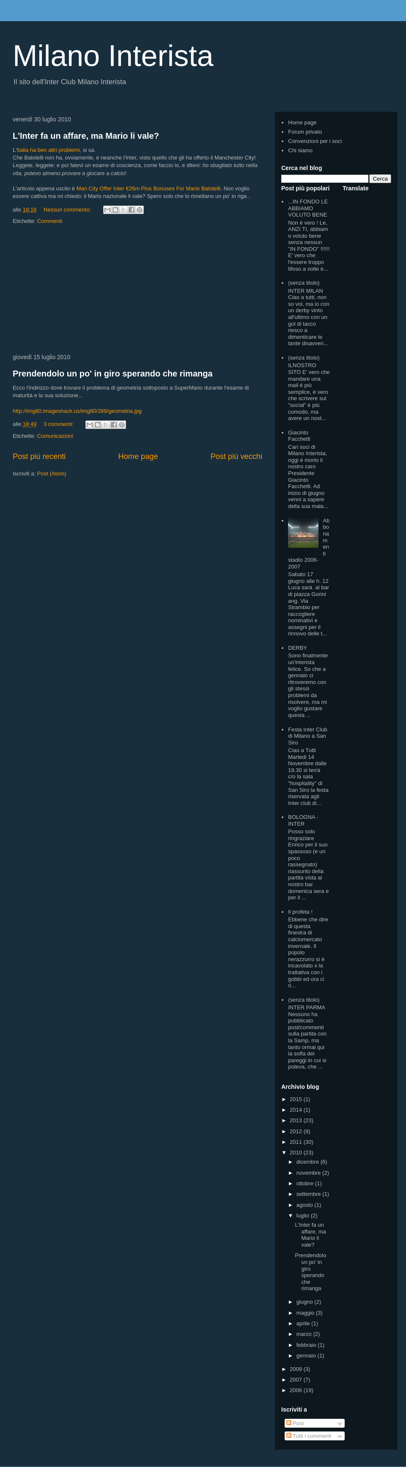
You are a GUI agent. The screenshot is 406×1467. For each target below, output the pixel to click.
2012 (297, 1131)
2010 (297, 1152)
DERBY (297, 648)
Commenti (49, 221)
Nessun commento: (68, 209)
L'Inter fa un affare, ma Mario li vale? (86, 135)
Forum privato (305, 132)
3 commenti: (59, 424)
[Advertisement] (137, 290)
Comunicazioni (55, 436)
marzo (304, 1334)
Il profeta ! (300, 912)
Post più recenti (39, 456)
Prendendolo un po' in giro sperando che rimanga (113, 373)
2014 (297, 1110)
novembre (309, 1173)
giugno (305, 1302)
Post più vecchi (236, 456)
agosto (305, 1205)
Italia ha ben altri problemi (48, 150)
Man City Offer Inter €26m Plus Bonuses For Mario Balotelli (149, 188)
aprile (303, 1323)
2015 (297, 1099)
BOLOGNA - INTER (303, 820)
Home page (138, 456)
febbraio (307, 1345)
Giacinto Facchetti (299, 435)
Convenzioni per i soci (315, 141)
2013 (297, 1120)
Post (295, 1423)
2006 (297, 1390)
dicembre (308, 1162)
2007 (297, 1379)
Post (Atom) (51, 473)
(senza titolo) (303, 283)
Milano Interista (113, 55)
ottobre (305, 1183)
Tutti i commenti (309, 1436)
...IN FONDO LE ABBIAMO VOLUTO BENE (308, 208)
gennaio (307, 1355)
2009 (297, 1369)
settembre (309, 1194)
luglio (303, 1215)
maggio (306, 1313)
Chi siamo (300, 150)
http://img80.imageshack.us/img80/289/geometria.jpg (77, 411)
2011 (297, 1142)
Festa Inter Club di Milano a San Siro (307, 736)
